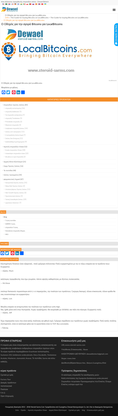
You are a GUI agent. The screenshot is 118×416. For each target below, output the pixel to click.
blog (5, 217)
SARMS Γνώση (10, 224)
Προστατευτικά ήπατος (12, 196)
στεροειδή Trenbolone (12, 118)
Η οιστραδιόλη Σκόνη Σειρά (14, 135)
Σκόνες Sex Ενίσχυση (12, 138)
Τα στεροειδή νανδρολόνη (13, 115)
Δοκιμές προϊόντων (8, 382)
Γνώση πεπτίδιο (10, 220)
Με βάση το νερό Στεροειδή (14, 157)
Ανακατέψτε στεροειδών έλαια (15, 153)
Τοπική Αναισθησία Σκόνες (14, 199)
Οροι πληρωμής (7, 396)
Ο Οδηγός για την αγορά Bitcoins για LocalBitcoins (22, 20)
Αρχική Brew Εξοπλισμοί (13, 162)
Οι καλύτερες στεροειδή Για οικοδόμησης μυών (80, 375)
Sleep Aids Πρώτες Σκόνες (13, 186)
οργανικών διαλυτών (12, 203)
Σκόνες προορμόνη (11, 175)
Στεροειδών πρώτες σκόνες (14, 105)
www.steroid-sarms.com (75, 345)
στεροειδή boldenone (12, 112)
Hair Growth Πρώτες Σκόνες (14, 193)
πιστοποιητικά (6, 386)
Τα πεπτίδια (8, 170)
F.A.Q (3, 393)
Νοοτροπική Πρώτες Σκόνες (14, 183)
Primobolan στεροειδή (12, 122)
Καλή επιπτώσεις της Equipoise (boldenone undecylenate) (84, 378)
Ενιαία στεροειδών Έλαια (13, 150)
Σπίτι (7, 17)
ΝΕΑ (6, 234)
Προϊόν (23, 410)
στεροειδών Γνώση (11, 227)
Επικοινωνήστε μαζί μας (95, 410)
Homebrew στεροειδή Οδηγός (15, 231)
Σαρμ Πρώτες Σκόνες (12, 166)
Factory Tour (6, 379)
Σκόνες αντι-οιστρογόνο (13, 132)
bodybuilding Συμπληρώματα (14, 142)
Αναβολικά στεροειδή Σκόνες (14, 128)
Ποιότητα (4, 389)
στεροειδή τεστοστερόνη (13, 108)
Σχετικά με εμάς (74, 410)
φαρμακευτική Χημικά (12, 179)
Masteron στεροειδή (12, 125)
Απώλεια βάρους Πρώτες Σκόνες (16, 189)
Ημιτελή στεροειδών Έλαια (14, 147)
